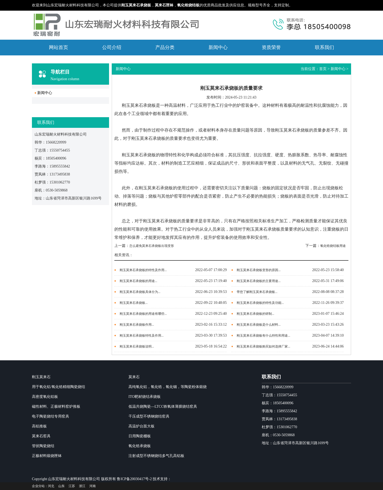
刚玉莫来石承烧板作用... (137, 324)
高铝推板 (39, 426)
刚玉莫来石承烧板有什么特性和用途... (263, 335)
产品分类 (164, 47)
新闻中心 (218, 47)
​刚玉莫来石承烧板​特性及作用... (142, 335)
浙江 (82, 486)
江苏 (72, 486)
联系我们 (324, 47)
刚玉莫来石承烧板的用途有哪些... (143, 314)
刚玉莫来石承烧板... (134, 303)
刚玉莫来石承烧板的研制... (255, 314)
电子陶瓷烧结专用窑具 (50, 416)
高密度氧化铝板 (45, 397)
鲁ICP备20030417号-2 (134, 479)
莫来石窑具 (41, 436)
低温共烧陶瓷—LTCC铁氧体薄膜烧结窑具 (162, 407)
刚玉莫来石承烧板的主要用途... (259, 281)
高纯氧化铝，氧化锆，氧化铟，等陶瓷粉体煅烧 (167, 387)
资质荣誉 (271, 47)
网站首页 (58, 47)
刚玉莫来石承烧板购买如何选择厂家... (263, 346)
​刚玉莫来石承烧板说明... (137, 346)
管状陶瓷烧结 (43, 446)
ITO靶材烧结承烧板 (144, 397)
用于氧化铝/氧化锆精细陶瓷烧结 (58, 387)
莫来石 (134, 377)
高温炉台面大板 (141, 426)
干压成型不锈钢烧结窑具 (148, 416)
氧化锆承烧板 (139, 446)
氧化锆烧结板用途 (333, 246)
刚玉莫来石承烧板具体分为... (140, 292)
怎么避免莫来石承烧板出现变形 (151, 246)
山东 (61, 486)
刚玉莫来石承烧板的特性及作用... (143, 270)
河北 (51, 486)
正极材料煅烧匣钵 (47, 456)
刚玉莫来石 (41, 377)
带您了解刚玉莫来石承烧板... (257, 292)
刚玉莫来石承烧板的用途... (138, 281)
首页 (323, 69)
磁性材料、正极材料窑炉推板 (56, 407)
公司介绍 (111, 47)
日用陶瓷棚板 (139, 436)
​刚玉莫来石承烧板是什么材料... (259, 324)
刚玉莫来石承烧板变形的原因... (259, 270)
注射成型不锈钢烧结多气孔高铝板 (156, 456)
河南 (92, 486)
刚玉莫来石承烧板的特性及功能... (260, 303)
